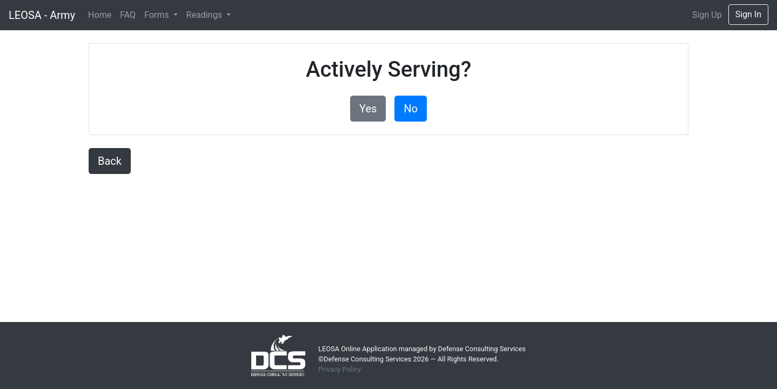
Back (110, 161)
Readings (205, 15)
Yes (368, 108)
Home (99, 15)
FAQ (128, 15)
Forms (157, 15)
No (411, 108)
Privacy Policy (339, 369)
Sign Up (707, 15)
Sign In (748, 14)
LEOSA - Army (42, 15)
